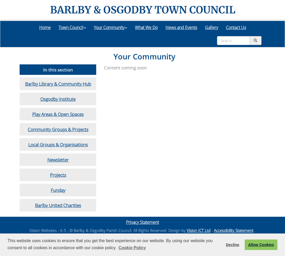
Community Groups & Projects (58, 129)
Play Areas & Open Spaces (58, 114)
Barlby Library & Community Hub (58, 84)
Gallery (211, 27)
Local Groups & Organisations (58, 144)
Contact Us (236, 27)
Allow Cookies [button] (261, 245)
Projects (58, 175)
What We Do (146, 27)
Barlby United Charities (58, 205)
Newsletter (58, 160)
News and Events (181, 27)
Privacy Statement (142, 222)
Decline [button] (232, 245)
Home (45, 27)
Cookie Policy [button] (132, 248)
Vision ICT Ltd (198, 230)
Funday (58, 190)
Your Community (110, 27)
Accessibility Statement (233, 230)
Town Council (72, 27)
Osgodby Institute (58, 99)
